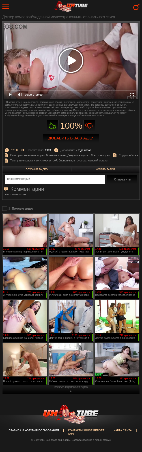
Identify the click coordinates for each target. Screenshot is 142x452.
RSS (71, 434)
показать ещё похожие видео (71, 387)
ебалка (133, 155)
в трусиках (80, 160)
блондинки (65, 160)
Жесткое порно (100, 155)
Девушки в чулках (78, 155)
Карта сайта (123, 430)
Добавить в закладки (71, 138)
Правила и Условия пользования (34, 430)
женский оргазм (98, 160)
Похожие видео (37, 169)
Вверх (132, 424)
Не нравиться (89, 126)
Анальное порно (34, 155)
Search (136, 7)
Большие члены (56, 155)
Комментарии (105, 169)
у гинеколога (25, 160)
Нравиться (53, 126)
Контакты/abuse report (86, 430)
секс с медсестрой (45, 160)
